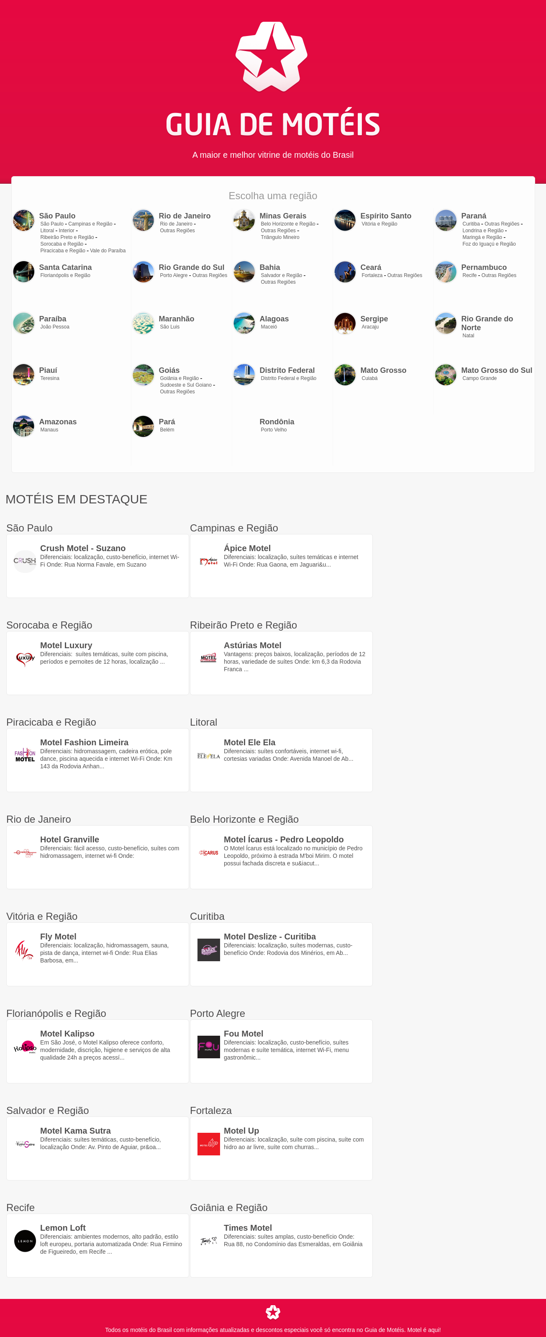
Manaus (50, 430)
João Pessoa (55, 327)
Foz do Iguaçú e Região (489, 244)
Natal (468, 336)
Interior (66, 231)
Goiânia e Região (179, 378)
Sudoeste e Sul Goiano (186, 385)
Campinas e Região (90, 224)
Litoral (47, 231)
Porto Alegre (174, 275)
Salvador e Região (281, 275)
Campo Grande (480, 378)
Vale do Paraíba (108, 251)
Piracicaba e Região (63, 251)
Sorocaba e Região (62, 244)
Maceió (269, 327)
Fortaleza (372, 275)
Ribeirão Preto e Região (67, 237)
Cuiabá (370, 378)
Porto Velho (274, 430)
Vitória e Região (379, 224)
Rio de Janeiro (176, 224)
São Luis (170, 327)
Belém (167, 430)
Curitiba (471, 224)
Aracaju (370, 327)
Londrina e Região (483, 231)
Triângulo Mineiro (280, 237)
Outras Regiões (177, 231)
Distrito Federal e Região (289, 378)
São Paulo (52, 224)
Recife (470, 275)
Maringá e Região (482, 237)
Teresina (50, 378)
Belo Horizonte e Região (288, 224)
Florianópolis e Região (65, 275)
